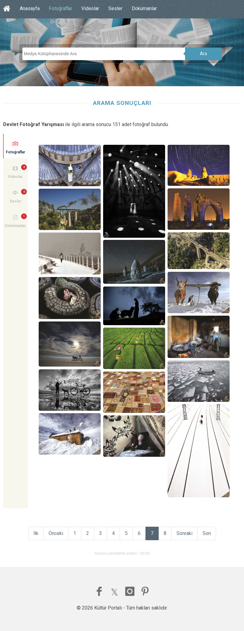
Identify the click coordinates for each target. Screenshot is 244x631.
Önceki (55, 533)
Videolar (90, 8)
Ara (203, 53)
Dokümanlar (144, 8)
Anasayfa (30, 8)
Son (207, 533)
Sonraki (184, 533)
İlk (35, 533)
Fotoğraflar (60, 8)
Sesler (115, 8)
